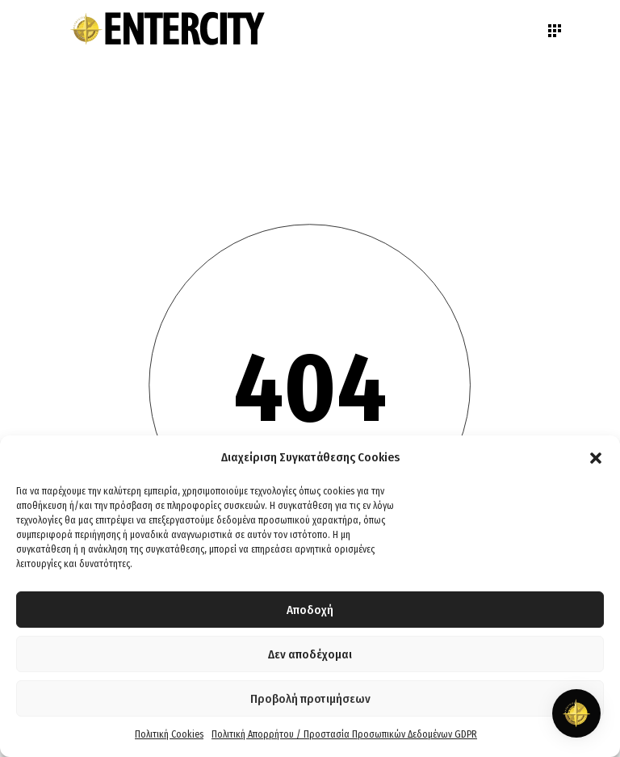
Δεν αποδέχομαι (310, 654)
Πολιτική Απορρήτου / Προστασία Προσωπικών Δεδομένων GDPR (344, 734)
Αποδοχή (310, 610)
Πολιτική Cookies (169, 734)
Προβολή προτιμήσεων (310, 699)
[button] (596, 458)
